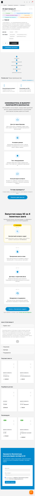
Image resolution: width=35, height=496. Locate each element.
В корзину (14, 43)
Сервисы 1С (22, 374)
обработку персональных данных (21, 477)
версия (4, 32)
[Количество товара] (5, 43)
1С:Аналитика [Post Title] (6, 375)
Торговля (4, 431)
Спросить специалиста (28, 80)
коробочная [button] (12, 36)
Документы (18, 10)
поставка (4, 34)
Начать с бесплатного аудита (17, 309)
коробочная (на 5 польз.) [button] (21, 36)
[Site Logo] (6, 2)
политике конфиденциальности (16, 478)
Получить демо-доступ (17, 197)
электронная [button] (12, 34)
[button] (24, 2)
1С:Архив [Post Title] (5, 404)
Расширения (5, 374)
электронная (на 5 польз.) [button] (22, 34)
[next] (32, 9)
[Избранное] (29, 2)
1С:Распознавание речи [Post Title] (25, 375)
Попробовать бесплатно (10, 47)
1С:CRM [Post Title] (4, 432)
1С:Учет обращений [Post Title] (24, 404)
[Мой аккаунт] (27, 2)
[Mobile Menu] (2, 2)
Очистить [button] (11, 38)
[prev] (30, 9)
